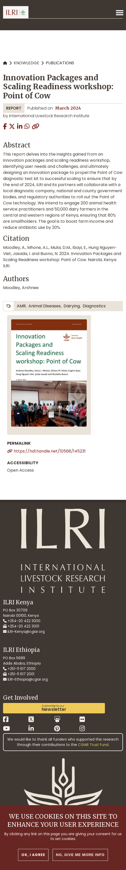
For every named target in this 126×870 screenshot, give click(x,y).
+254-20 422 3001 (21, 626)
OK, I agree (33, 855)
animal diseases (44, 306)
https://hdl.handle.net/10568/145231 (50, 451)
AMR (21, 306)
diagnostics (94, 306)
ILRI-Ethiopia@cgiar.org (25, 679)
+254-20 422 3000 (21, 620)
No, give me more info (80, 855)
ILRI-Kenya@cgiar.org (24, 631)
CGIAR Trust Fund (93, 744)
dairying (72, 306)
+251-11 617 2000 (19, 668)
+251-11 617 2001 (18, 674)
